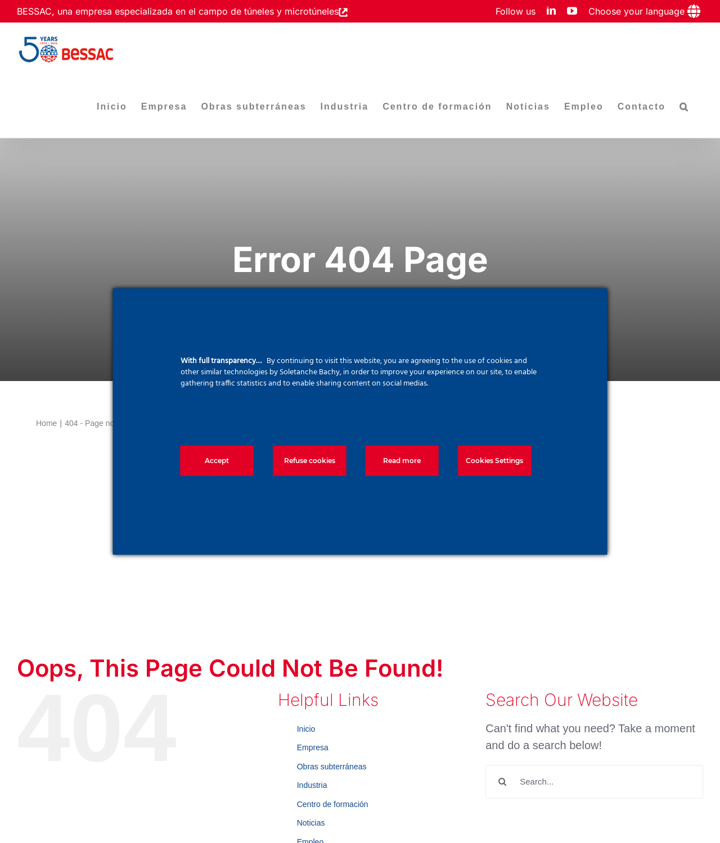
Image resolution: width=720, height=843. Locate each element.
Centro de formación (332, 804)
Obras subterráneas (332, 766)
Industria (312, 785)
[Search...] (594, 782)
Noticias (311, 822)
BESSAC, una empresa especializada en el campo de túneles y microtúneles (178, 11)
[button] (684, 107)
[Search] (502, 782)
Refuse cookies (309, 460)
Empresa (312, 747)
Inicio (306, 728)
